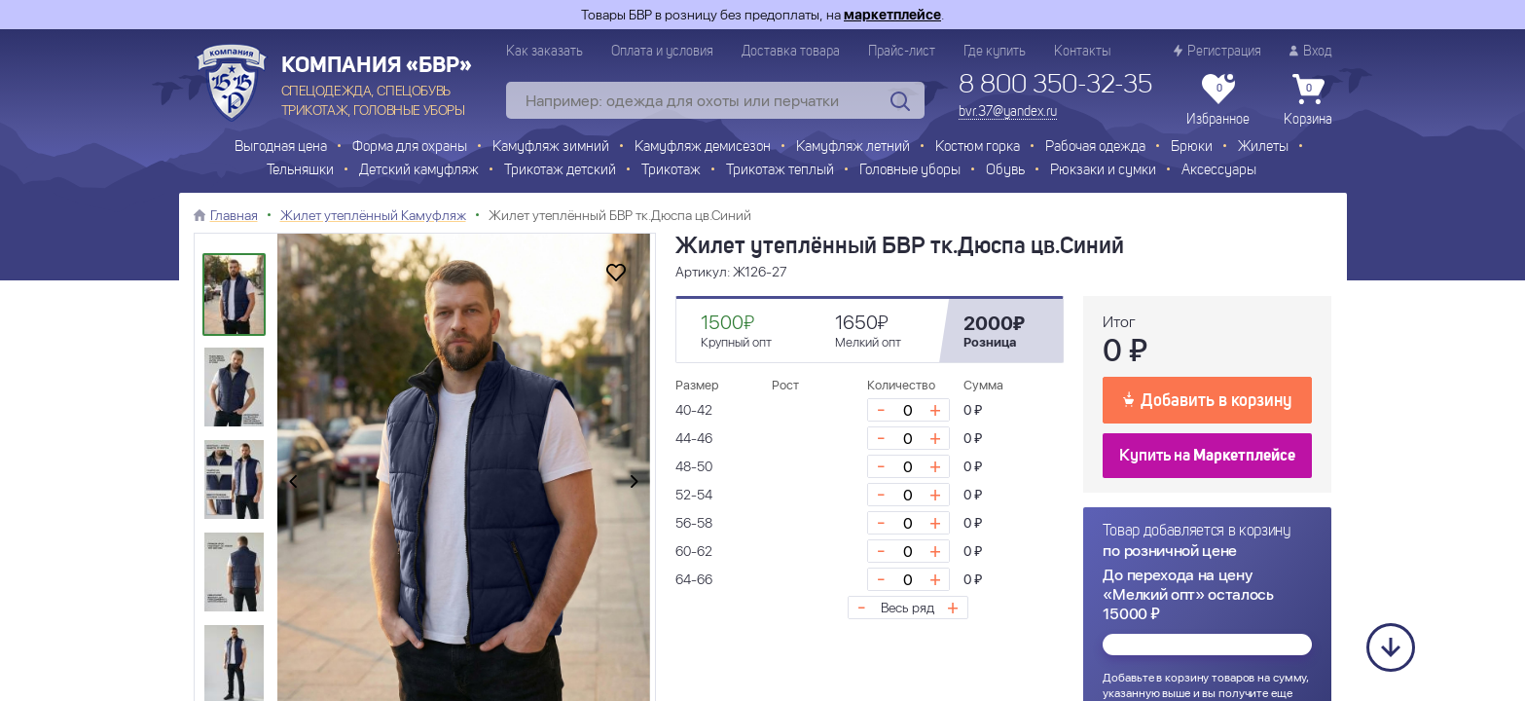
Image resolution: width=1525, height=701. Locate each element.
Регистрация (1217, 51)
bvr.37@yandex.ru (1008, 112)
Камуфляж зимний (550, 147)
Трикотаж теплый (780, 171)
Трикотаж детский (560, 171)
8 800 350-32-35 (1055, 85)
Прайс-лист (901, 51)
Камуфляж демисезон (703, 147)
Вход (1310, 51)
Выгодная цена (281, 147)
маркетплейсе (892, 14)
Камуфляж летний (853, 147)
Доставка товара (791, 51)
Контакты (1082, 51)
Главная (234, 215)
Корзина (1308, 100)
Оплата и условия (662, 51)
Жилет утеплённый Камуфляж (373, 215)
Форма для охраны (409, 147)
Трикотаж (671, 171)
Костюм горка (977, 147)
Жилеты (1263, 147)
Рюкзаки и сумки (1103, 171)
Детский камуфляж (419, 171)
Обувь (1005, 171)
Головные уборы (910, 171)
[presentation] (292, 482)
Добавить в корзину (1207, 399)
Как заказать (544, 51)
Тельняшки (300, 171)
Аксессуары (1218, 171)
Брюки (1192, 147)
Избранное (1218, 100)
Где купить (994, 51)
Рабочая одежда (1095, 147)
